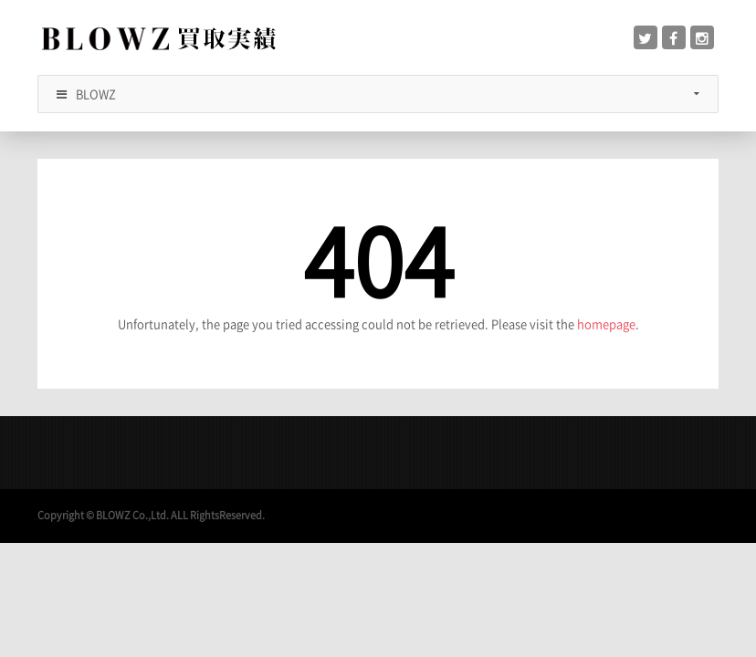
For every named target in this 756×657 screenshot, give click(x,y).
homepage (606, 323)
